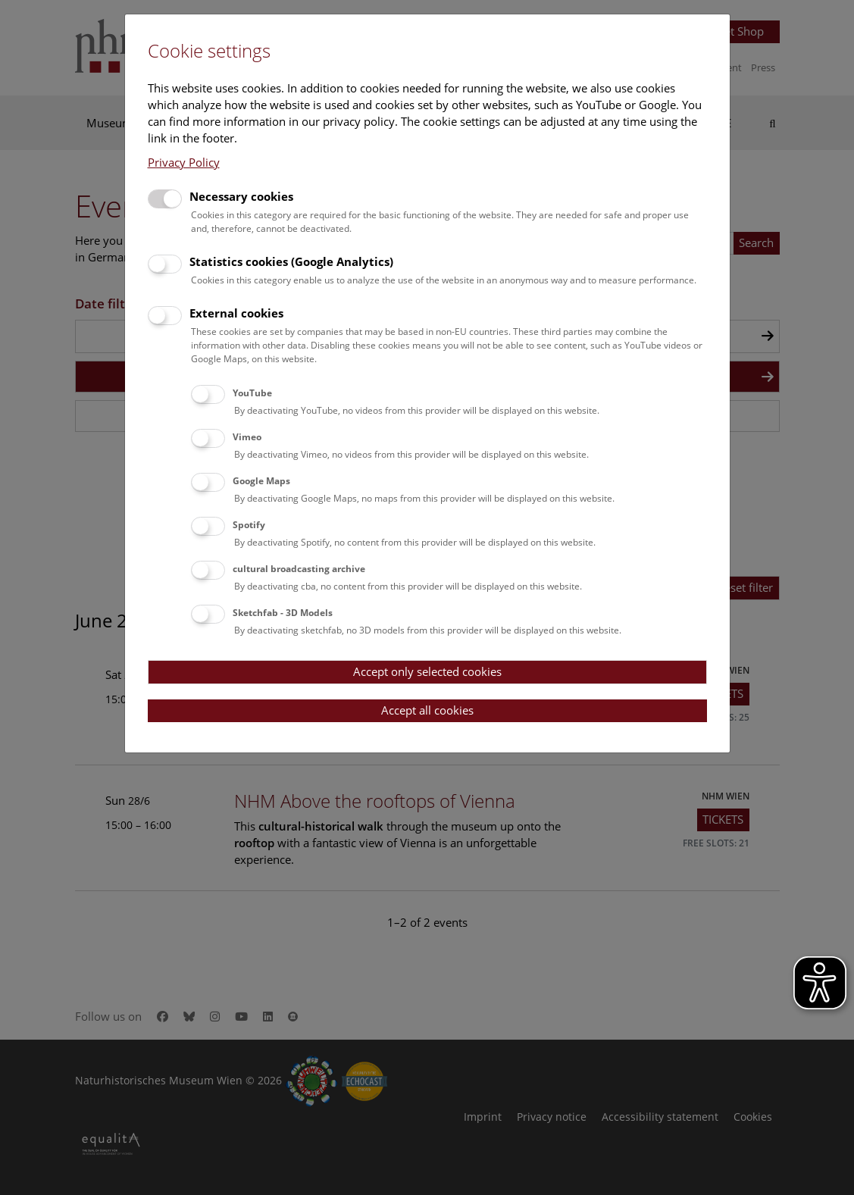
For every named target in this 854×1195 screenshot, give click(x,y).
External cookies (236, 313)
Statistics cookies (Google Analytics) (291, 261)
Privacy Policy (184, 162)
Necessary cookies (241, 196)
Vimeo (247, 436)
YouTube (252, 392)
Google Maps (261, 480)
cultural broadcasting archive (299, 568)
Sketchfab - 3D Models (283, 612)
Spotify (249, 524)
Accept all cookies (427, 710)
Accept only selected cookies (427, 671)
